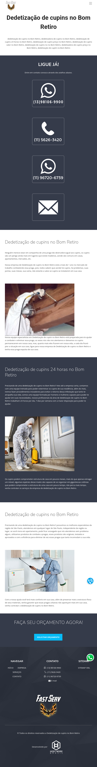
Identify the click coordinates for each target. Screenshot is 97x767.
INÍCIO (10, 667)
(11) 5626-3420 (53, 672)
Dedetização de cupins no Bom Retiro (63, 733)
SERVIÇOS (17, 672)
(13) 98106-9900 (54, 667)
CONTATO (17, 676)
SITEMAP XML (84, 667)
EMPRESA (22, 667)
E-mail (54, 680)
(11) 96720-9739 (54, 676)
